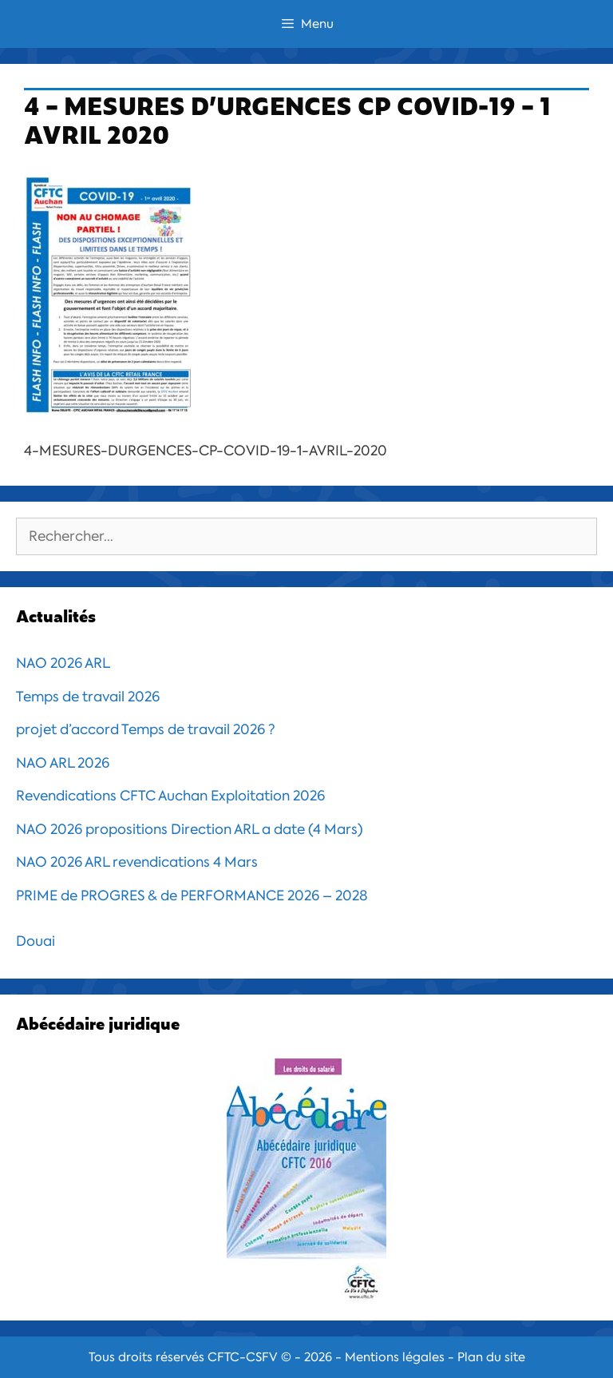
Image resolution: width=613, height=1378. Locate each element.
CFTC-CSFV (243, 1357)
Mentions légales (395, 1357)
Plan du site (491, 1357)
